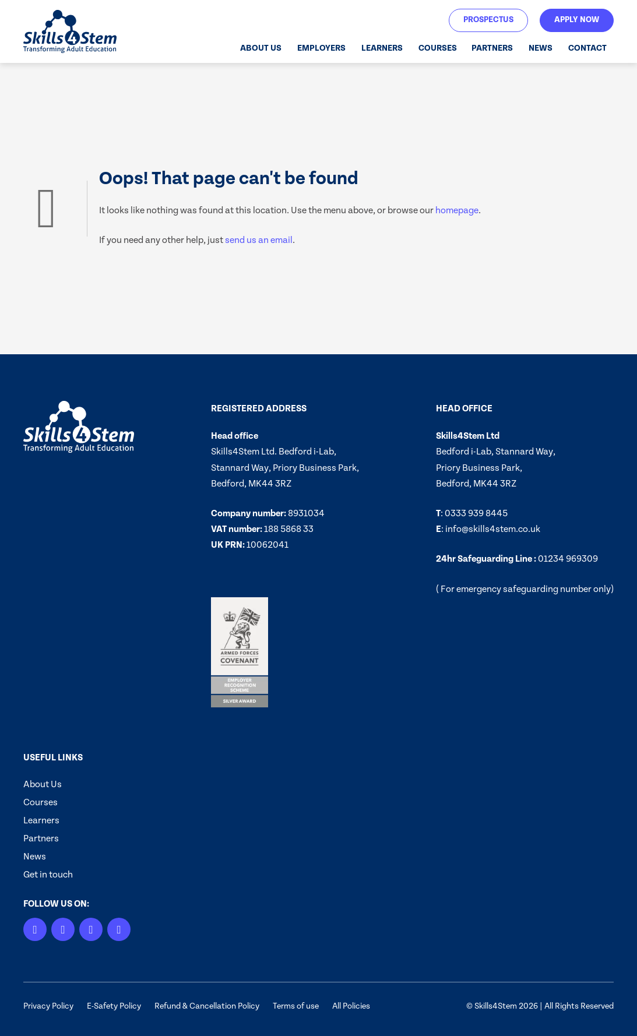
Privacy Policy (48, 1006)
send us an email (259, 240)
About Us (260, 48)
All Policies (351, 1006)
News (540, 48)
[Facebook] (119, 929)
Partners (492, 48)
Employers (321, 48)
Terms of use (296, 1006)
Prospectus (488, 19)
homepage (456, 210)
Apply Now (576, 19)
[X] (91, 929)
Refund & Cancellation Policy (206, 1006)
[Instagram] (63, 929)
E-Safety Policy (114, 1006)
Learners (382, 48)
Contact (587, 48)
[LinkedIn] (35, 929)
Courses (437, 48)
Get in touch (48, 874)
